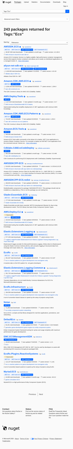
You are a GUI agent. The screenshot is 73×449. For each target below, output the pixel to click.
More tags (11, 241)
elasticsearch (43, 232)
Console (32, 276)
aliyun (12, 73)
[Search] (67, 11)
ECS (19, 54)
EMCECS (39, 337)
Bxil (15, 302)
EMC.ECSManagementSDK (18, 337)
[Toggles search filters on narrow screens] (67, 19)
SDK (15, 73)
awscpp (29, 163)
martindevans (24, 372)
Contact (5, 409)
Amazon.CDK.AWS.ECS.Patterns (21, 114)
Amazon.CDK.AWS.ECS (16, 81)
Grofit (16, 253)
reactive (12, 260)
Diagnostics (52, 239)
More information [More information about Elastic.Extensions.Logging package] (29, 248)
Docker (16, 137)
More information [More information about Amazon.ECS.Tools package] (31, 143)
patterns (17, 260)
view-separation (40, 295)
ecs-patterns (24, 121)
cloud (16, 54)
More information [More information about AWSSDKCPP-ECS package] (26, 175)
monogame (40, 260)
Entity (22, 202)
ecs (19, 89)
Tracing (45, 239)
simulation (13, 379)
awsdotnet (28, 47)
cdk (9, 89)
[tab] (18, 2)
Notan (7, 302)
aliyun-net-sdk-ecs (13, 66)
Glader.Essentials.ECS (16, 195)
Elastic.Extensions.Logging (18, 232)
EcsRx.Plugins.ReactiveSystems (21, 354)
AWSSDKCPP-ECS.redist (17, 180)
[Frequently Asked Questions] (51, 409)
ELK (30, 239)
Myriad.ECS (10, 372)
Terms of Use (24, 438)
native (28, 169)
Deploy (30, 104)
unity (46, 260)
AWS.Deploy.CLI (12, 212)
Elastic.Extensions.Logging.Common (23, 268)
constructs (14, 89)
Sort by (6, 42)
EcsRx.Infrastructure (15, 287)
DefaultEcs (9, 319)
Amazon (11, 54)
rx (8, 260)
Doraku (21, 319)
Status (28, 409)
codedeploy (14, 156)
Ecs (19, 73)
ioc (21, 260)
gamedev (8, 327)
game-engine (28, 327)
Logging (7, 239)
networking (27, 310)
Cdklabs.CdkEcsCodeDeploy (19, 148)
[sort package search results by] (39, 42)
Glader (7, 202)
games (7, 379)
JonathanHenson (37, 163)
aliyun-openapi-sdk (33, 66)
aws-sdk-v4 (24, 54)
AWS (7, 54)
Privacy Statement (55, 438)
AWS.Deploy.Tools (13, 96)
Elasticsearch (25, 239)
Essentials (13, 202)
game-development (28, 260)
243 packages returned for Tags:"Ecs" (27, 31)
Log (57, 239)
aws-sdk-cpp (22, 169)
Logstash (40, 239)
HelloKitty (34, 195)
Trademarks (6, 441)
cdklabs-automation (44, 148)
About (17, 438)
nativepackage (37, 169)
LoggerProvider (15, 239)
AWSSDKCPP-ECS (13, 163)
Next (41, 394)
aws (6, 89)
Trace (5, 241)
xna (36, 260)
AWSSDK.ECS (11, 47)
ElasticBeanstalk (19, 104)
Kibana (34, 239)
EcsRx (7, 252)
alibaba (7, 73)
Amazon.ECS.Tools (14, 129)
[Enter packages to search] (33, 11)
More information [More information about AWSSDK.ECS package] (23, 61)
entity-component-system (16, 310)
